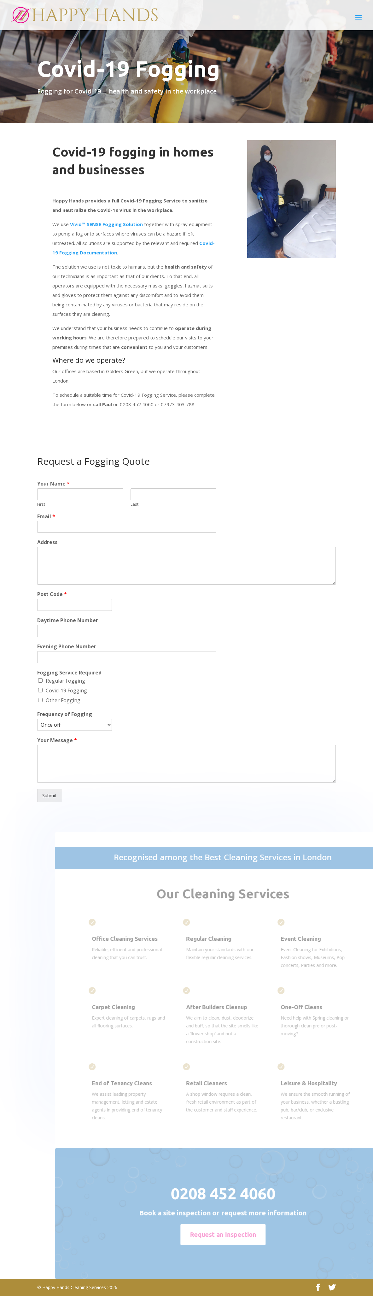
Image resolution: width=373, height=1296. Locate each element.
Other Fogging (63, 700)
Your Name (53, 483)
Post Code (52, 594)
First (41, 504)
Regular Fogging (65, 680)
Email (46, 516)
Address (47, 542)
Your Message (57, 740)
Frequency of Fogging (64, 714)
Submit (49, 796)
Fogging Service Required (69, 672)
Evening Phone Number (66, 646)
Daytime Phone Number (67, 620)
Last (134, 504)
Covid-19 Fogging (66, 690)
